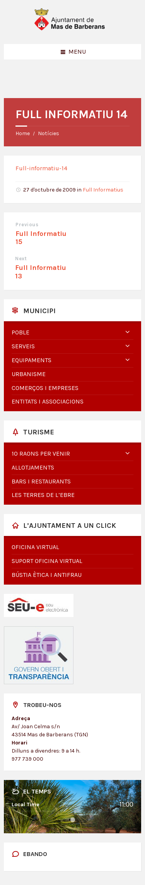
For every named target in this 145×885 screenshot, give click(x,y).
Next (21, 258)
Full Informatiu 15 (41, 237)
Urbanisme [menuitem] (29, 374)
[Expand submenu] (127, 332)
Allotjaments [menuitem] (33, 467)
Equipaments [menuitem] (31, 360)
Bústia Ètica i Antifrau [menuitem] (47, 574)
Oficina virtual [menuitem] (35, 547)
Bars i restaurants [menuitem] (41, 481)
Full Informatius (103, 189)
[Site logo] (72, 28)
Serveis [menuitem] (23, 346)
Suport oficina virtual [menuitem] (47, 561)
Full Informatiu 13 (40, 271)
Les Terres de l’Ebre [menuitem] (43, 494)
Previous (26, 224)
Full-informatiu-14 (41, 168)
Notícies (48, 133)
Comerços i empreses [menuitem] (45, 388)
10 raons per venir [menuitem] (41, 453)
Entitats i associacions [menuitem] (48, 401)
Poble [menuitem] (20, 332)
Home (22, 133)
